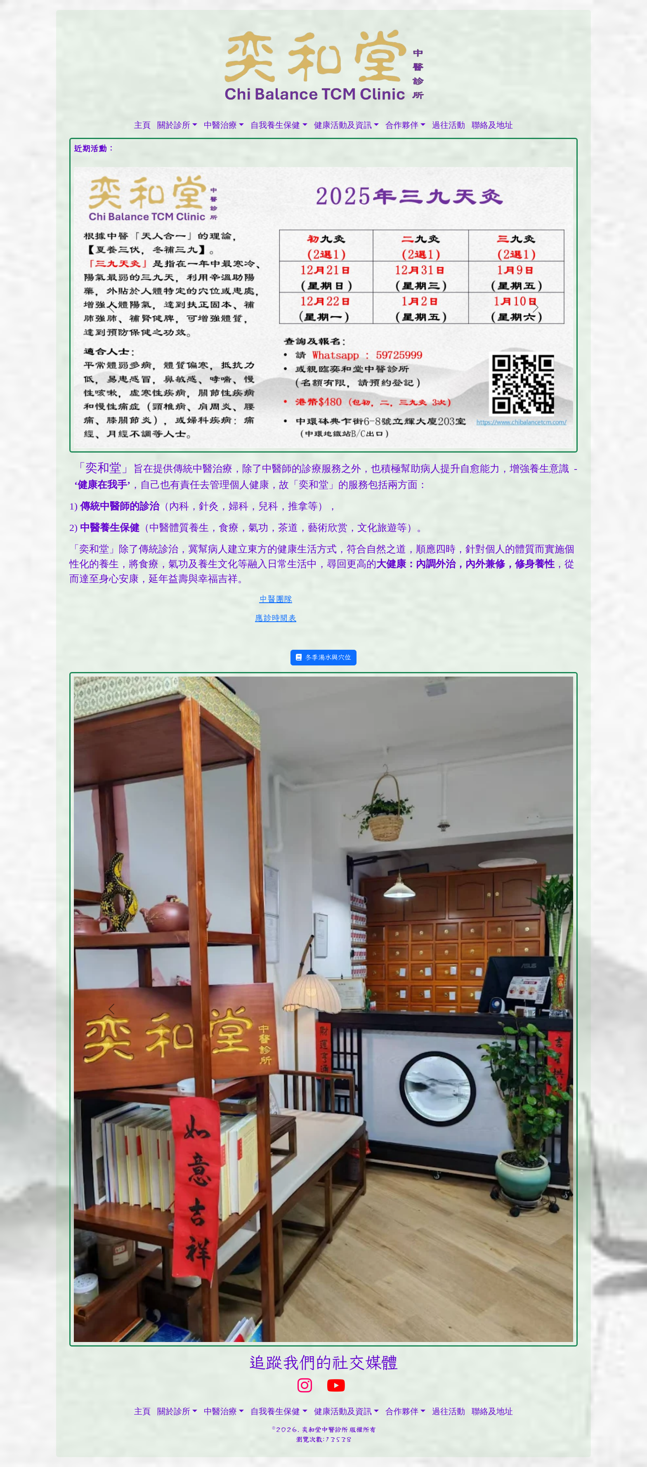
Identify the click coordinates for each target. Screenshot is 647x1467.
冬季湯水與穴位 (323, 657)
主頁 (142, 125)
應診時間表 (275, 618)
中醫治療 (220, 125)
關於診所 (173, 125)
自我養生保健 (275, 125)
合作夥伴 (401, 125)
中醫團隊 (275, 599)
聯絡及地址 (492, 125)
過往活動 (448, 125)
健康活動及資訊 (343, 125)
